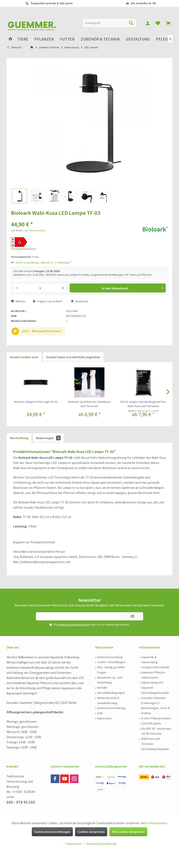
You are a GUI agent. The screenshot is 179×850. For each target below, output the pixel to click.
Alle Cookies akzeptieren (128, 832)
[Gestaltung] (138, 39)
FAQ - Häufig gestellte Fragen (111, 669)
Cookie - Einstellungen (111, 662)
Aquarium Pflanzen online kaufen (153, 674)
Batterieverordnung (110, 657)
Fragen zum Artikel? (48, 301)
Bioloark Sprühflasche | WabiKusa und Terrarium (89, 404)
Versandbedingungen (111, 693)
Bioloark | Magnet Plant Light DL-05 (35, 402)
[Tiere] (22, 39)
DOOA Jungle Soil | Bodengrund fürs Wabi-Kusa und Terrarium (143, 404)
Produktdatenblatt (23, 249)
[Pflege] (163, 39)
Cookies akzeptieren (91, 832)
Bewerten (79, 301)
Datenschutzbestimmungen (74, 624)
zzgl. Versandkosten (34, 230)
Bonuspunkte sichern (46, 331)
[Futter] (67, 39)
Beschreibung (19, 438)
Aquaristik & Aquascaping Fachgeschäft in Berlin (155, 662)
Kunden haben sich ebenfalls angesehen (73, 357)
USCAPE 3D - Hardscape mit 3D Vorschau (156, 731)
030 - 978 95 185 (20, 802)
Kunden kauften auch (24, 357)
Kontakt (102, 687)
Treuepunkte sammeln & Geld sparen (52, 3)
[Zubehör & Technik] (100, 39)
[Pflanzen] (44, 39)
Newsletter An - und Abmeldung (109, 680)
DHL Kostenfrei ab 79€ (143, 3)
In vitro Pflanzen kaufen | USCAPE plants (156, 720)
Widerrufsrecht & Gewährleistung (108, 700)
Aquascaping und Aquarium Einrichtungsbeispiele (155, 687)
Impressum (104, 718)
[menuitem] (168, 23)
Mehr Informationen (154, 823)
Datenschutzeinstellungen (52, 832)
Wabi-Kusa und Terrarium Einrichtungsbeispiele (155, 744)
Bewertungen (48, 438)
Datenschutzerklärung (111, 708)
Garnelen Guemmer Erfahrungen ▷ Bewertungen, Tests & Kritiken (155, 705)
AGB (100, 713)
